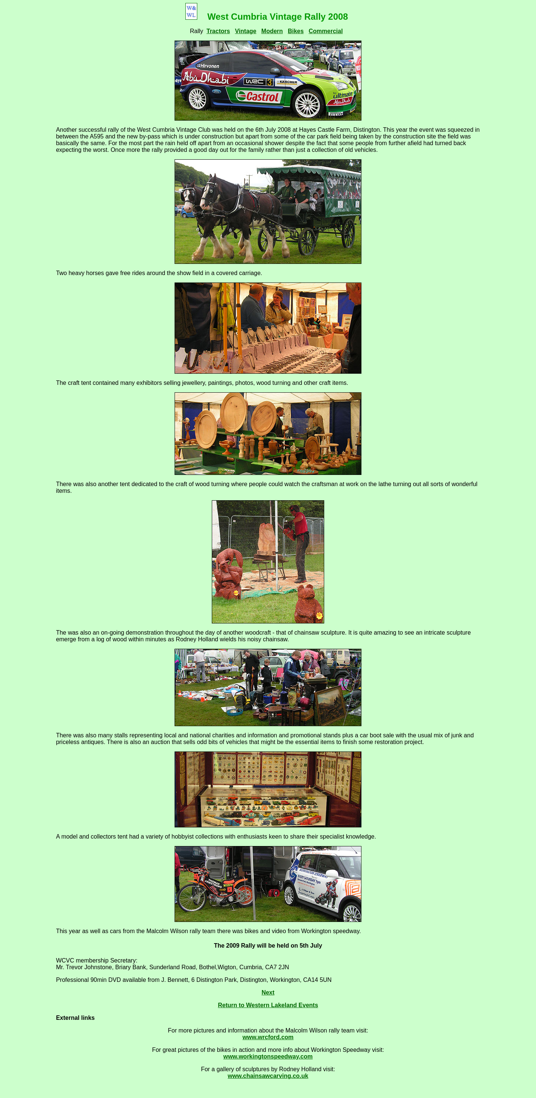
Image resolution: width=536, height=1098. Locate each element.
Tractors (218, 31)
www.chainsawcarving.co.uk (268, 1076)
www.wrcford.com (267, 1037)
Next (268, 992)
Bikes (296, 31)
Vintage (245, 31)
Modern (272, 31)
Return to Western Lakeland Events (268, 1005)
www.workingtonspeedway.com (268, 1056)
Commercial (326, 31)
